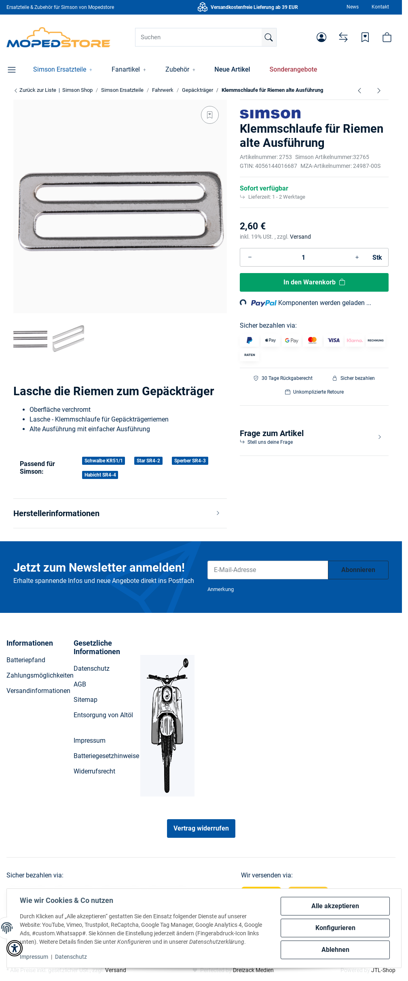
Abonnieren (358, 570)
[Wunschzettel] (365, 37)
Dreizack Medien (253, 970)
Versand (300, 236)
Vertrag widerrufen (201, 828)
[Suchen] (205, 37)
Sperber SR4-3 (190, 461)
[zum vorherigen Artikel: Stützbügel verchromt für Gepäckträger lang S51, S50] (359, 90)
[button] (321, 37)
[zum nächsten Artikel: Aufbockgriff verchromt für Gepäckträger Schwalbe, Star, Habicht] (379, 90)
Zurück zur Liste (34, 90)
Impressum (34, 956)
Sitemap (85, 699)
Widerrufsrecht (94, 771)
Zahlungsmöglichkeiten (40, 675)
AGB (80, 684)
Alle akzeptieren (335, 906)
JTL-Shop (383, 970)
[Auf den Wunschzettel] (210, 115)
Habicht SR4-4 (100, 475)
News (353, 7)
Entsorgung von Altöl (103, 715)
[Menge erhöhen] (357, 257)
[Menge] (303, 257)
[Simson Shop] (58, 37)
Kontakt (380, 7)
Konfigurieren (335, 928)
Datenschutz (71, 956)
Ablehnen (335, 949)
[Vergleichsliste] (343, 37)
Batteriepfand (25, 660)
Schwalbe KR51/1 (104, 461)
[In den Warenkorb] (314, 282)
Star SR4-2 (148, 461)
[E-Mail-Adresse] (267, 570)
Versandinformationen (38, 691)
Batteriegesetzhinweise (106, 756)
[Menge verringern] (250, 257)
